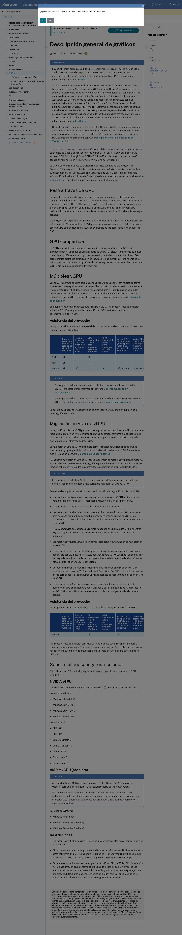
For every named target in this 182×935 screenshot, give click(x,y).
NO (50, 20)
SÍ (43, 20)
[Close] (143, 6)
